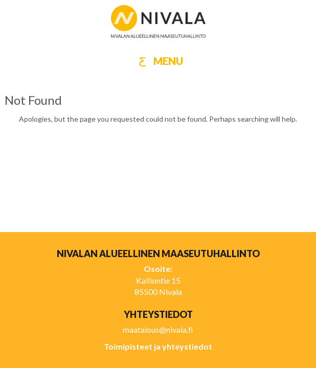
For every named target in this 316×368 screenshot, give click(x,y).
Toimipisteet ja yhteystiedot (158, 346)
